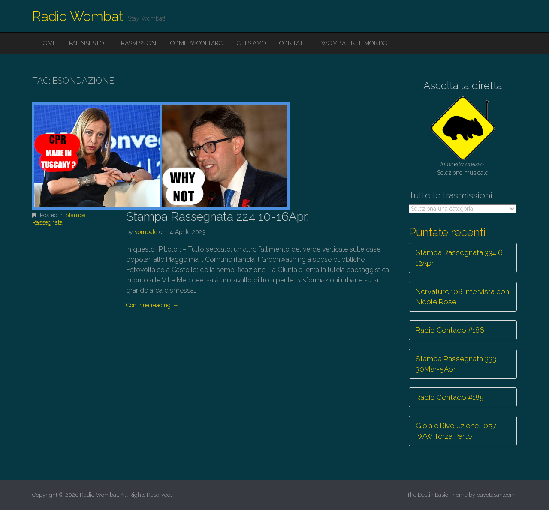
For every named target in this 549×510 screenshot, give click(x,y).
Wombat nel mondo (354, 43)
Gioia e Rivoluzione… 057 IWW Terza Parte (456, 430)
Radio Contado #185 (450, 397)
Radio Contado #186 (450, 330)
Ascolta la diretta (462, 85)
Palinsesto (86, 43)
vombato (146, 231)
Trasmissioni (137, 43)
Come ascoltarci (197, 43)
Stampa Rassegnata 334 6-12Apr (461, 257)
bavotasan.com (496, 495)
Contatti (293, 43)
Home (47, 43)
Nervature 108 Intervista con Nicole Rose (462, 296)
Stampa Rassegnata (59, 219)
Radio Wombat (78, 16)
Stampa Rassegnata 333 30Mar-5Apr (456, 363)
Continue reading (152, 305)
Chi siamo (251, 43)
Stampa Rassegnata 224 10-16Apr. (217, 217)
